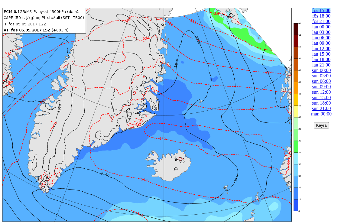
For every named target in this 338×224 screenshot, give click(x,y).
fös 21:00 (321, 21)
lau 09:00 (321, 43)
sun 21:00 (321, 108)
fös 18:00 (321, 15)
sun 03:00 (321, 75)
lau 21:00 (321, 64)
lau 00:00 (321, 26)
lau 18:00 (321, 59)
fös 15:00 (321, 10)
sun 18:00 (321, 103)
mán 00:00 (321, 113)
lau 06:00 (321, 37)
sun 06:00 (321, 81)
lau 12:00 (321, 48)
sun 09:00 (321, 86)
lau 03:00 (321, 32)
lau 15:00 (321, 54)
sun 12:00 (321, 92)
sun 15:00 (321, 97)
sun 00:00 (321, 70)
